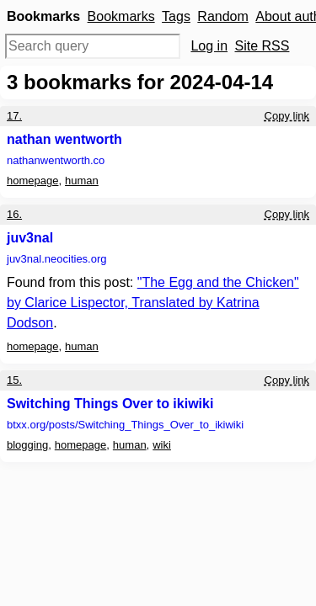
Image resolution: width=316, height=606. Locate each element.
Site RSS (262, 46)
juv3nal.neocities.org (57, 258)
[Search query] (92, 46)
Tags (176, 16)
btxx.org (125, 424)
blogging (27, 445)
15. (14, 380)
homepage (32, 180)
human (82, 180)
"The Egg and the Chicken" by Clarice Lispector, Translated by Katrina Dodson (153, 302)
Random (222, 16)
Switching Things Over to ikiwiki (110, 403)
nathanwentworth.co (55, 160)
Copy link (287, 115)
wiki (162, 445)
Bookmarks (121, 16)
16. (14, 214)
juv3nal (30, 238)
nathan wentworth (64, 139)
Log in (209, 46)
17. (14, 115)
